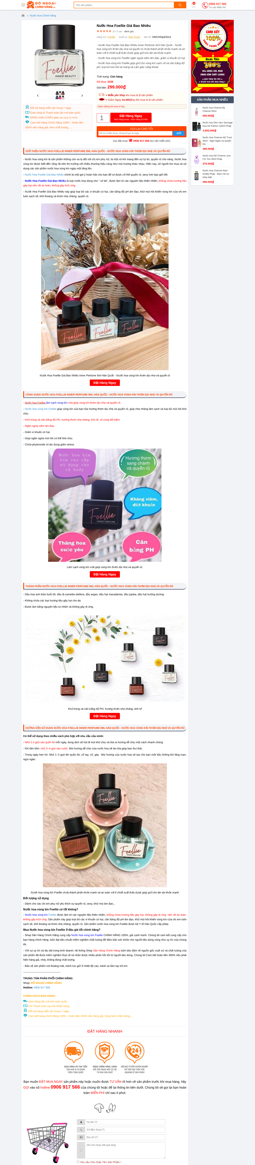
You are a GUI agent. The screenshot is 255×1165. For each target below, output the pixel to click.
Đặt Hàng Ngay (131, 117)
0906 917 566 (217, 5)
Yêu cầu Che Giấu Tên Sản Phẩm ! (99, 1162)
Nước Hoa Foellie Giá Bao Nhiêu (44, 174)
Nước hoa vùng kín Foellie (40, 409)
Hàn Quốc (134, 36)
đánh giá (128, 31)
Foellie (111, 36)
